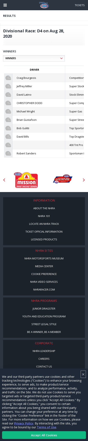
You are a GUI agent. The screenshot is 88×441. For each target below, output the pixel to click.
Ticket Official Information (44, 231)
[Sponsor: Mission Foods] (25, 180)
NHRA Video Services (44, 282)
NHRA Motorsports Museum (44, 258)
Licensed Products (44, 239)
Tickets (80, 5)
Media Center (44, 266)
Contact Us (44, 366)
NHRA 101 (44, 216)
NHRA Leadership (44, 351)
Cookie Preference (44, 274)
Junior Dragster (44, 308)
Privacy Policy (23, 423)
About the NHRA (44, 208)
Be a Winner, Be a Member (44, 332)
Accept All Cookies (44, 435)
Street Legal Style (44, 324)
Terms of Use (46, 427)
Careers (44, 359)
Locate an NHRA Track (44, 224)
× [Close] (83, 374)
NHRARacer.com (44, 289)
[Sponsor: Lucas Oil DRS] (62, 180)
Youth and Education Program (44, 316)
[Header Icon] (5, 5)
